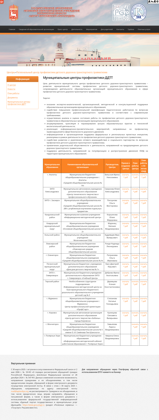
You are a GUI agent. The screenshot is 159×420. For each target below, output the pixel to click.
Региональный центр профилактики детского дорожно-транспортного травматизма (61, 72)
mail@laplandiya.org (20, 391)
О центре (12, 85)
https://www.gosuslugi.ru (33, 405)
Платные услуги (144, 29)
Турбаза (131, 29)
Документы (13, 97)
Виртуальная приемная (23, 363)
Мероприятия (91, 29)
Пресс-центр (63, 29)
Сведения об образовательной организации (36, 29)
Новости (11, 89)
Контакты (120, 29)
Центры (11, 72)
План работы (13, 93)
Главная (12, 29)
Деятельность (76, 29)
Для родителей (107, 29)
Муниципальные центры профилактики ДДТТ (19, 102)
